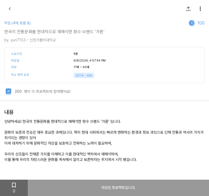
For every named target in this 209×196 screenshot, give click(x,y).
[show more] (200, 8)
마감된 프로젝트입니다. (118, 188)
